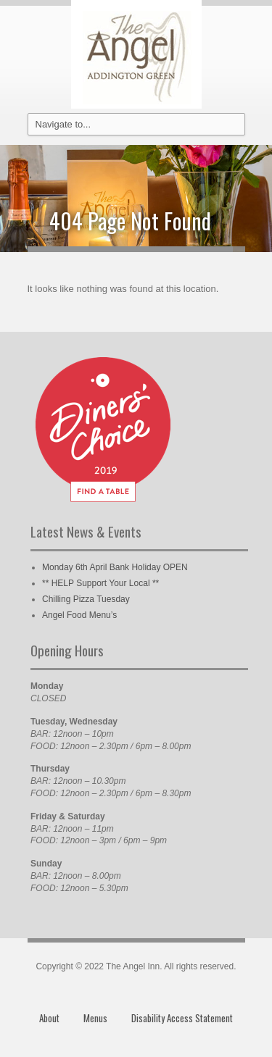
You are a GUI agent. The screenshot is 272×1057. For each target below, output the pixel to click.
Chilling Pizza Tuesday (86, 599)
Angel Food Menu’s (79, 615)
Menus (95, 1018)
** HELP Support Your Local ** (100, 583)
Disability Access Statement (182, 1018)
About (49, 1018)
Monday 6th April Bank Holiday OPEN (115, 567)
